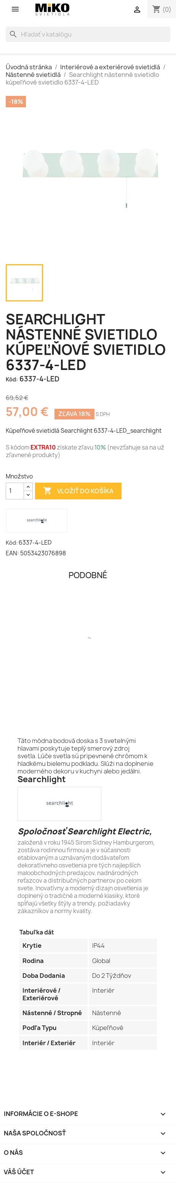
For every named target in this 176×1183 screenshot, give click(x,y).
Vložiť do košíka (78, 491)
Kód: (12, 379)
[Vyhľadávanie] (88, 34)
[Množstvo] (15, 491)
